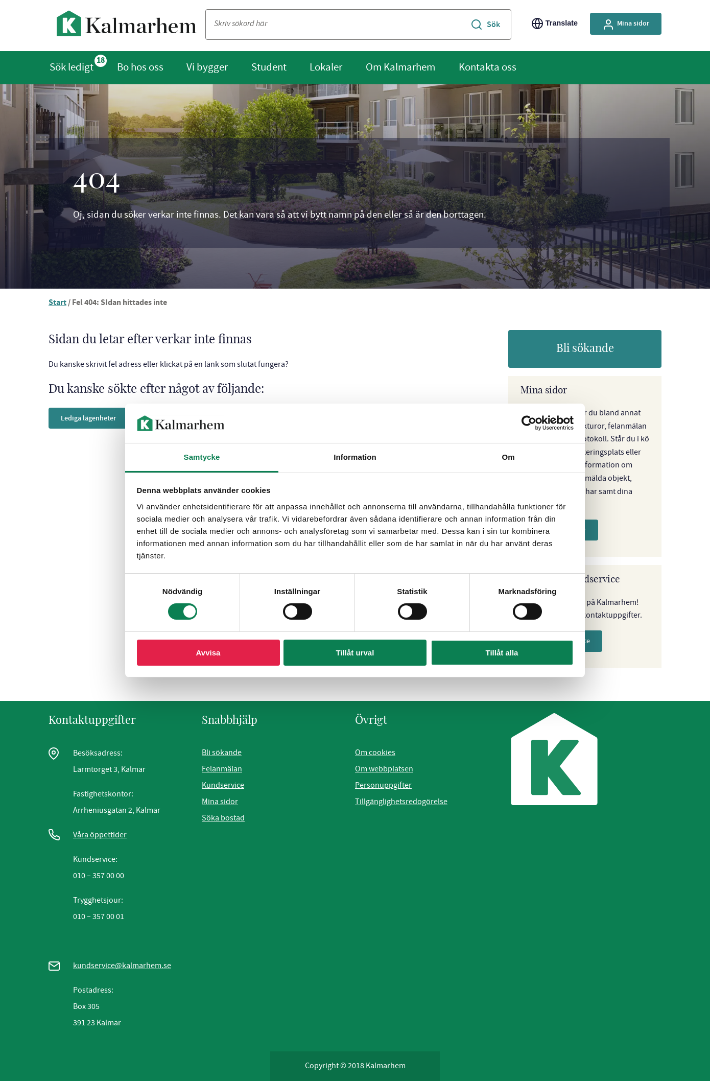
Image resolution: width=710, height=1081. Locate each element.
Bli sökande (585, 348)
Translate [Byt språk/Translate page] (555, 23)
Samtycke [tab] (202, 457)
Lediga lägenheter (88, 418)
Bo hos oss (140, 67)
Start (57, 303)
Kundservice (223, 785)
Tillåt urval (355, 652)
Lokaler (326, 67)
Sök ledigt (71, 67)
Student (269, 67)
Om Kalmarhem (400, 67)
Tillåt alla (502, 652)
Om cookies (375, 752)
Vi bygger (207, 67)
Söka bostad (223, 818)
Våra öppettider (100, 835)
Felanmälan (222, 769)
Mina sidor (220, 801)
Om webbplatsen (384, 769)
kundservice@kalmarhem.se (122, 965)
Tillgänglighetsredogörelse (401, 801)
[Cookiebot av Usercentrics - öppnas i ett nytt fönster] (529, 423)
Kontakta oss (487, 67)
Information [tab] (355, 457)
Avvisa (208, 652)
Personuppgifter (383, 785)
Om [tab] (508, 457)
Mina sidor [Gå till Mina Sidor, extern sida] (625, 24)
